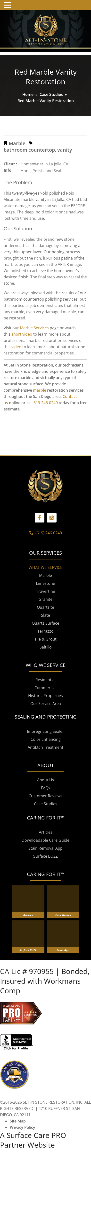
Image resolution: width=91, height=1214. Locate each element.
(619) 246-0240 (45, 569)
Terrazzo (45, 667)
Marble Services (34, 328)
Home (27, 94)
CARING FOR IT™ (45, 910)
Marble (45, 611)
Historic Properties (45, 731)
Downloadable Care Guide (45, 876)
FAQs (45, 824)
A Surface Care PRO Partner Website (33, 1176)
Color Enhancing (46, 775)
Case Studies (51, 94)
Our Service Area (45, 739)
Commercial (45, 724)
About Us (45, 816)
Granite (45, 635)
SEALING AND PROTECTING (46, 753)
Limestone (45, 619)
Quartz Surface (45, 659)
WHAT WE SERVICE (45, 603)
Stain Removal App (45, 884)
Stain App (63, 986)
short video (21, 334)
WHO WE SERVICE (46, 701)
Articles (45, 868)
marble (39, 390)
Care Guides (63, 951)
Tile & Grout (45, 675)
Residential (45, 716)
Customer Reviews (45, 832)
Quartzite (45, 643)
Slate (45, 651)
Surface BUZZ (45, 892)
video (16, 346)
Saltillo (46, 683)
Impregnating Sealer (45, 767)
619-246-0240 (45, 402)
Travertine (45, 627)
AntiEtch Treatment (45, 783)
